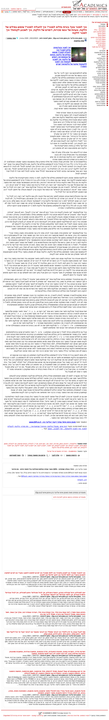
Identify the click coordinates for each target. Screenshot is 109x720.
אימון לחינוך (101, 34)
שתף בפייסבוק (79, 41)
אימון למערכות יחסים (98, 37)
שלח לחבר (55, 455)
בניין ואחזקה (101, 58)
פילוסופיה (73, 444)
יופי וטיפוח (101, 69)
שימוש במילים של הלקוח (60, 447)
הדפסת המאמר (71, 455)
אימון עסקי (102, 45)
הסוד (51, 444)
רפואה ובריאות (100, 102)
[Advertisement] (59, 20)
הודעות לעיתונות (99, 62)
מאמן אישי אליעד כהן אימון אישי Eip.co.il (67, 38)
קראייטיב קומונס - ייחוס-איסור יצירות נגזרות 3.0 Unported (23, 715)
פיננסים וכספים (100, 94)
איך (47, 444)
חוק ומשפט (101, 66)
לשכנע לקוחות (74, 446)
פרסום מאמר (89, 12)
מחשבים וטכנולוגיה (98, 77)
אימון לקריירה (101, 39)
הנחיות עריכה (36, 12)
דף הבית (104, 12)
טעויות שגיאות (22, 444)
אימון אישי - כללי (100, 30)
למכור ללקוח (19, 446)
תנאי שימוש (17, 12)
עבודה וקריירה (100, 88)
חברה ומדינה (100, 64)
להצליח (31, 444)
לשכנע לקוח (41, 446)
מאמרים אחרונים (76, 12)
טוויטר (6, 12)
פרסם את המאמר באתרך (36, 455)
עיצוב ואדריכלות (99, 90)
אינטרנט (102, 51)
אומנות (103, 24)
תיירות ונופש (101, 105)
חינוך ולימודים (100, 68)
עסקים (103, 92)
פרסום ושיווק (100, 96)
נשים (103, 85)
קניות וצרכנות (100, 98)
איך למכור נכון (75, 447)
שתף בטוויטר (11, 38)
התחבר (13, 9)
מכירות (56, 444)
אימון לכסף (102, 36)
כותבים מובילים (48, 12)
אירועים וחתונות (99, 52)
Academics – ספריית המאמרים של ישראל (62, 451)
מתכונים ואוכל (100, 83)
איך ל (36, 444)
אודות (98, 12)
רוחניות (102, 100)
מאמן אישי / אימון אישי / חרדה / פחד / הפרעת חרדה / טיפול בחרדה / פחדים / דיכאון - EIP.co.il (54, 476)
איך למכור (50, 446)
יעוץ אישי (42, 444)
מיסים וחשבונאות (99, 79)
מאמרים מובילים (61, 12)
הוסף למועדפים (15, 455)
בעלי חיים (102, 60)
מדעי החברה (100, 71)
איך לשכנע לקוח (30, 446)
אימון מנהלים (101, 43)
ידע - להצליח (82, 480)
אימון (61, 444)
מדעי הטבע (101, 73)
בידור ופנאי (101, 54)
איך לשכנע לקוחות (61, 446)
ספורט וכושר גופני (99, 86)
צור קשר (26, 12)
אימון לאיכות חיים (84, 15)
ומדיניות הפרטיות (73, 715)
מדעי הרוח (101, 75)
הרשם (19, 9)
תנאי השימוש (84, 715)
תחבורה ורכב (100, 103)
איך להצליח (13, 444)
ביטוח (103, 56)
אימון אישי (96, 15)
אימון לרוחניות (101, 41)
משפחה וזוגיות (100, 81)
